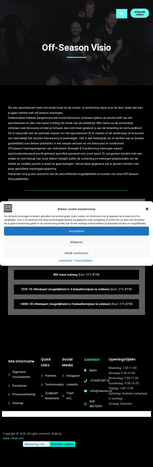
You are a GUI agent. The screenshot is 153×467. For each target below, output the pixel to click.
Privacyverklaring (83, 260)
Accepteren (76, 231)
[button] (147, 209)
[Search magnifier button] (5, 419)
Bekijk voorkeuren (76, 253)
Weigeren (76, 242)
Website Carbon (62, 455)
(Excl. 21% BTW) (76, 277)
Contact (95, 361)
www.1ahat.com (14, 449)
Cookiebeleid (65, 260)
